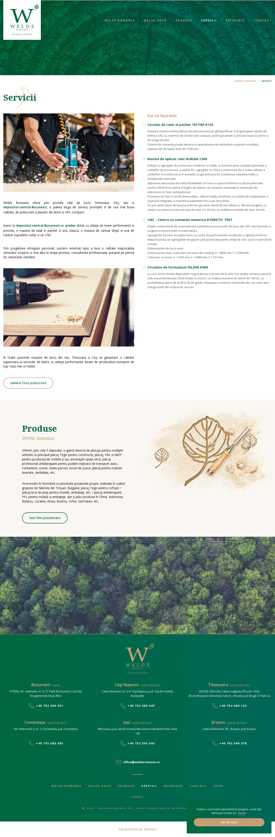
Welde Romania (120, 20)
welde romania (245, 81)
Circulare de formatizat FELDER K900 (177, 267)
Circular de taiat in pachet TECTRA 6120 (180, 124)
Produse (184, 20)
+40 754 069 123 (233, 706)
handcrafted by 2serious (137, 829)
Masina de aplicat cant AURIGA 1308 (177, 159)
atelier (70, 225)
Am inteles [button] (229, 822)
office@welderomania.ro (141, 762)
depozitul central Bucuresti (25, 207)
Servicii (209, 20)
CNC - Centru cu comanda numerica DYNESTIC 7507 (189, 219)
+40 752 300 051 (49, 706)
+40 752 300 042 (141, 743)
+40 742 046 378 (233, 743)
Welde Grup (155, 20)
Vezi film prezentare (44, 518)
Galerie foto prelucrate (28, 383)
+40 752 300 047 (141, 706)
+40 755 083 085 (49, 743)
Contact (263, 20)
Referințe (235, 20)
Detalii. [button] (242, 813)
